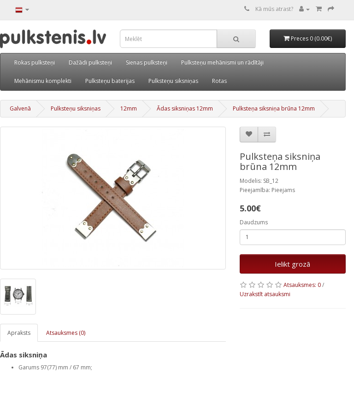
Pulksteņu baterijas (110, 81)
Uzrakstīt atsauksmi (265, 294)
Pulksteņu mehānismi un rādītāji (222, 62)
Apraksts (18, 333)
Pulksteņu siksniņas (173, 81)
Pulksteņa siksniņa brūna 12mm (274, 108)
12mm (128, 108)
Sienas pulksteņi (146, 62)
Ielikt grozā (292, 264)
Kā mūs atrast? (274, 9)
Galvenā (20, 108)
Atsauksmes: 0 (302, 285)
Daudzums (254, 222)
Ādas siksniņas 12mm (185, 108)
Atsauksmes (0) (65, 333)
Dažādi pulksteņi (90, 62)
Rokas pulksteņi (34, 62)
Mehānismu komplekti (42, 81)
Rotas (219, 81)
